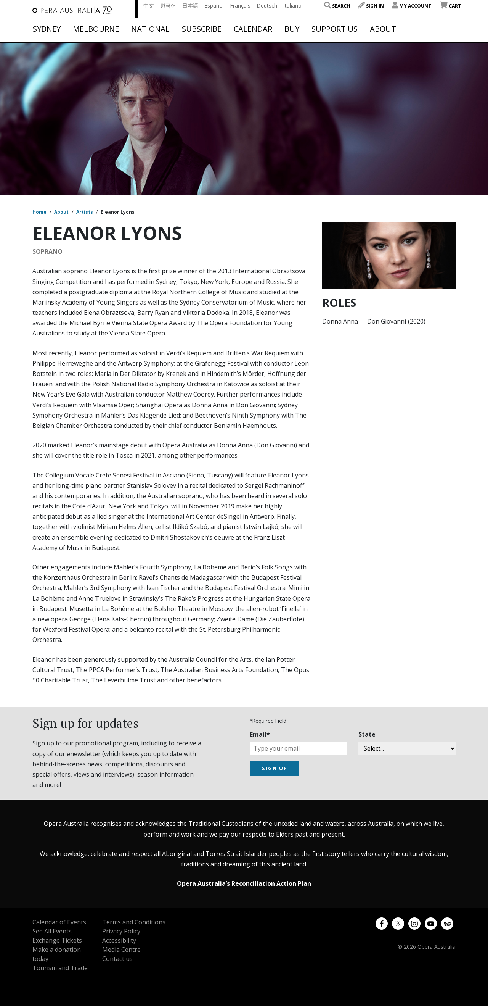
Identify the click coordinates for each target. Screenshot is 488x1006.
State (367, 734)
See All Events (52, 931)
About (383, 29)
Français (240, 5)
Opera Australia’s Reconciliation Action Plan (244, 883)
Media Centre (121, 949)
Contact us (117, 958)
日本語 (190, 5)
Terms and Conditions (133, 922)
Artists (84, 212)
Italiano (292, 5)
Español (214, 5)
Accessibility (119, 940)
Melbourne (96, 29)
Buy (291, 29)
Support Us (334, 29)
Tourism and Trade (60, 968)
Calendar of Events (59, 922)
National (150, 29)
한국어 (168, 5)
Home (39, 212)
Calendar (253, 29)
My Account (412, 6)
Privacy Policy (121, 931)
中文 (148, 5)
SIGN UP (274, 768)
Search (337, 6)
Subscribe (202, 29)
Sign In (371, 6)
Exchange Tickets (57, 940)
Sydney (47, 29)
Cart (450, 6)
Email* (260, 734)
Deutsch (267, 5)
